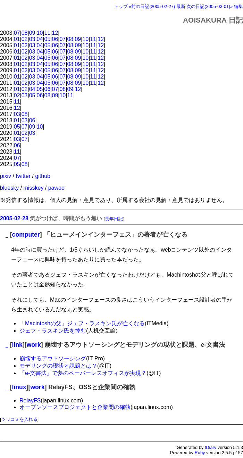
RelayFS (30, 400)
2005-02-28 (14, 218)
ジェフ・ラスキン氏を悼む (52, 331)
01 (17, 39)
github (42, 176)
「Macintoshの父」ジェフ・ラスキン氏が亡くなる (82, 323)
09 (32, 33)
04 (40, 39)
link (17, 344)
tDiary (210, 447)
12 (55, 33)
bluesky (9, 188)
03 (32, 39)
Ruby (200, 452)
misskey (34, 188)
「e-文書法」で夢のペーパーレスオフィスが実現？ (82, 373)
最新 (180, 6)
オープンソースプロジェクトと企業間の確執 (75, 407)
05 (47, 39)
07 (17, 33)
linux (19, 387)
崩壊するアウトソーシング (52, 358)
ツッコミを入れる (19, 419)
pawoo (56, 188)
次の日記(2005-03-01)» (209, 6)
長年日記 (114, 218)
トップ (121, 6)
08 (25, 33)
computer (26, 234)
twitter (23, 176)
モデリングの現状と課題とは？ (58, 366)
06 (55, 39)
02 (25, 39)
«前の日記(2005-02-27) (152, 6)
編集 (238, 6)
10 (40, 33)
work (34, 344)
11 (47, 33)
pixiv (5, 176)
